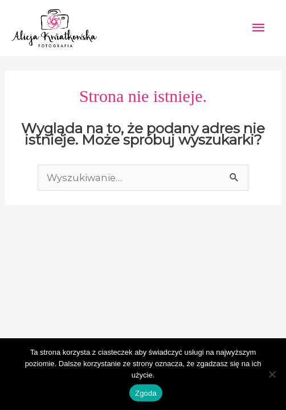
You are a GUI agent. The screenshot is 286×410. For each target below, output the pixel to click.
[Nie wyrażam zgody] (271, 374)
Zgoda (146, 393)
